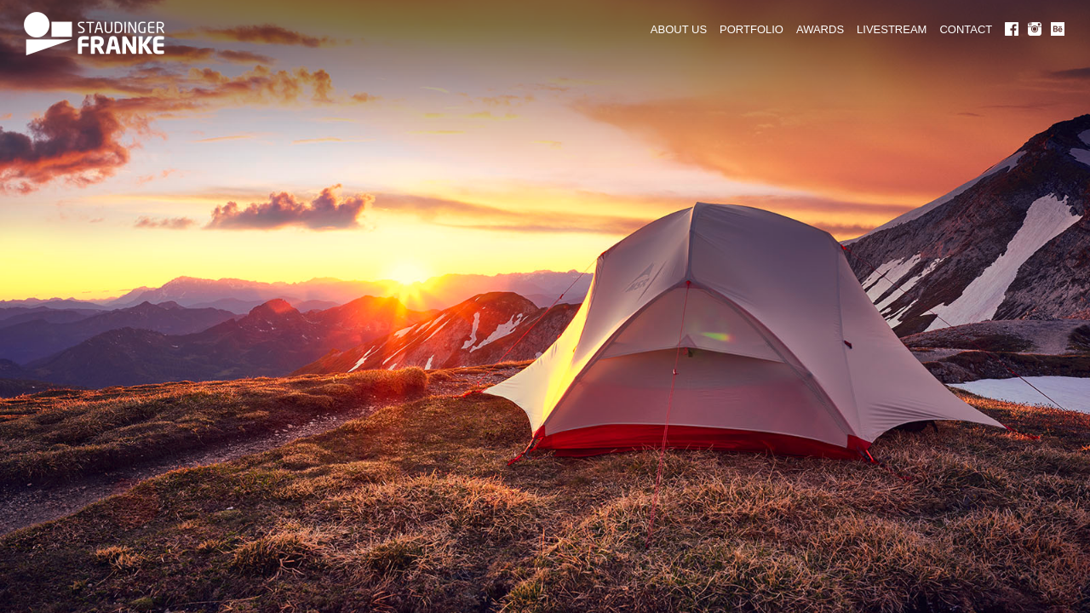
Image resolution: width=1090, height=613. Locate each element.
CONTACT (965, 29)
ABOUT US (679, 29)
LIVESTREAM (891, 29)
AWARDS (820, 29)
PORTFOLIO (751, 29)
